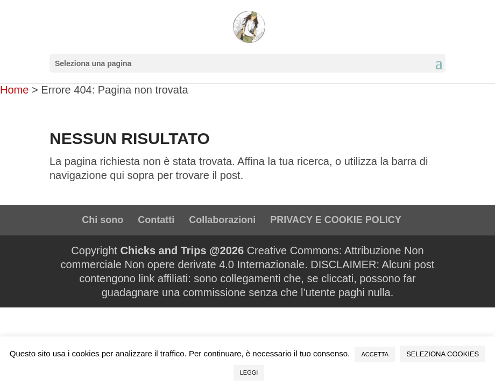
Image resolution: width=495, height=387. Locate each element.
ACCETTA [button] (374, 354)
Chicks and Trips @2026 (182, 250)
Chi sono (102, 219)
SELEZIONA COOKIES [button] (442, 354)
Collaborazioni (222, 219)
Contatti (156, 219)
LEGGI (249, 372)
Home (14, 90)
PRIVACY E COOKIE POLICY (335, 219)
